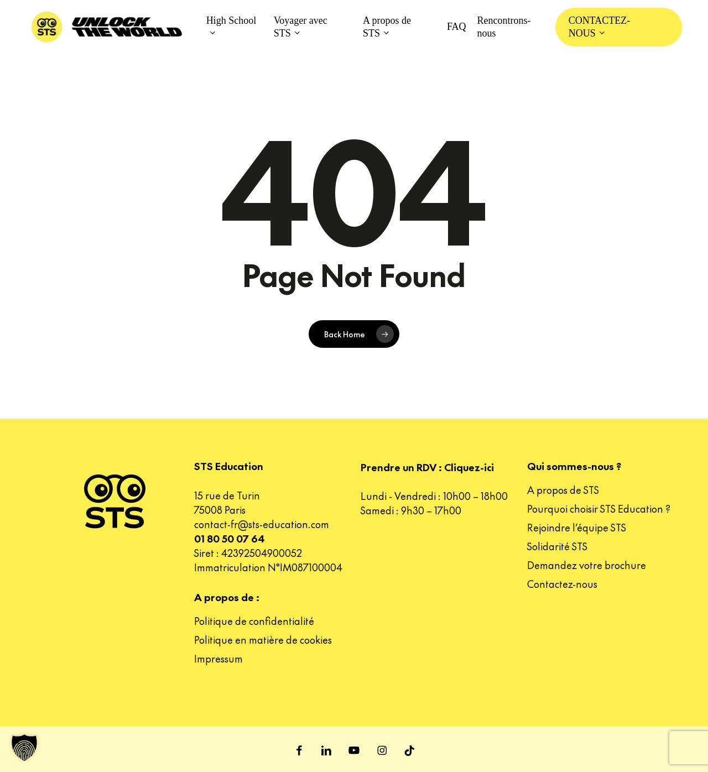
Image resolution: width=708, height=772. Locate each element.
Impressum (218, 658)
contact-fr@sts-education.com (261, 524)
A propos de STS (563, 490)
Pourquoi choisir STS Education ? (598, 508)
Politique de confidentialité (254, 621)
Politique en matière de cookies (263, 639)
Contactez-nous (562, 584)
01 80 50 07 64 (229, 538)
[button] (24, 747)
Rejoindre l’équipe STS (576, 527)
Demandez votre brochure (586, 565)
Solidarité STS (557, 546)
